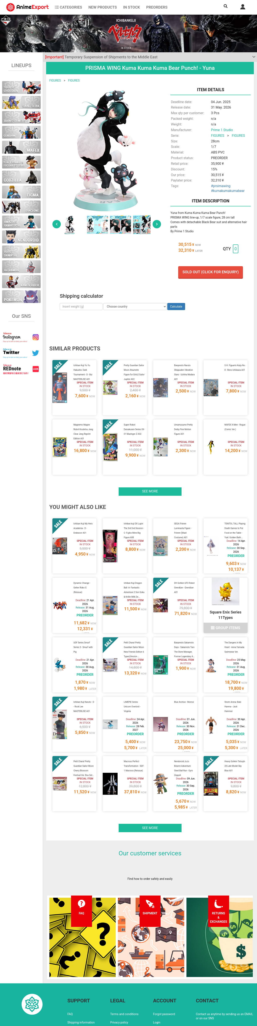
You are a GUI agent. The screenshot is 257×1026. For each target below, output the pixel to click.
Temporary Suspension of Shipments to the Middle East (101, 57)
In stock (131, 7)
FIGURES (55, 80)
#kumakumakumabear (228, 191)
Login (156, 987)
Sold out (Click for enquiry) (210, 272)
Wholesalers (161, 995)
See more (150, 481)
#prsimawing (221, 186)
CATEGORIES (68, 7)
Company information (124, 995)
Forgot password (164, 978)
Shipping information (81, 987)
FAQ (70, 978)
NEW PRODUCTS (102, 7)
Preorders (156, 7)
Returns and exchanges (82, 995)
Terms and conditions (124, 978)
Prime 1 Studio (222, 130)
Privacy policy (119, 987)
